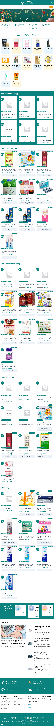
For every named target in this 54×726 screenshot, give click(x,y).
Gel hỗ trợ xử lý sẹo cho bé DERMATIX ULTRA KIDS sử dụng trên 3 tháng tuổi (26, 169)
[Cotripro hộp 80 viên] (27, 129)
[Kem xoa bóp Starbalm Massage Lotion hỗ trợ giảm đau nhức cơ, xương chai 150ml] (9, 526)
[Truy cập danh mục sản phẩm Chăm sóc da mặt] (5, 78)
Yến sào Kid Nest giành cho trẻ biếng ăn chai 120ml (26, 197)
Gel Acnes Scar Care (7, 139)
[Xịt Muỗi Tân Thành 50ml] (9, 215)
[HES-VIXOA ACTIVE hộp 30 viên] (27, 274)
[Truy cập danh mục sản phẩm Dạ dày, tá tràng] (5, 61)
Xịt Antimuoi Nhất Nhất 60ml (26, 224)
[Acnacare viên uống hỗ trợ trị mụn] (45, 187)
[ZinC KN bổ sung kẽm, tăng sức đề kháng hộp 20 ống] (45, 327)
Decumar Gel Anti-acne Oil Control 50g (44, 115)
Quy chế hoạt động (5, 698)
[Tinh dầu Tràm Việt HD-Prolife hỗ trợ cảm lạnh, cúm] (9, 187)
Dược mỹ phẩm (17, 701)
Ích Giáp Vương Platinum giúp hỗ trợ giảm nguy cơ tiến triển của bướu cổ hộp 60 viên (9, 337)
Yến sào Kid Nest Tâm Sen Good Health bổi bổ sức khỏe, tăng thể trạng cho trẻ (9, 169)
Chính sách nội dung (5, 700)
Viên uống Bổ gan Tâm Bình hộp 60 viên (26, 309)
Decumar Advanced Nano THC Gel (8, 115)
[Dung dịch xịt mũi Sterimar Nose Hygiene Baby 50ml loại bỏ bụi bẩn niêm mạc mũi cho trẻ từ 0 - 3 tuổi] (27, 554)
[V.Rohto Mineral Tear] (9, 499)
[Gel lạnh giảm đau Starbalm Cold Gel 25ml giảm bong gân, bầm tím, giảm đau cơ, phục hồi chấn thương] (45, 499)
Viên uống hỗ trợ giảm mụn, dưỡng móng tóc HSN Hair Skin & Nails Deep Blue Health (26, 337)
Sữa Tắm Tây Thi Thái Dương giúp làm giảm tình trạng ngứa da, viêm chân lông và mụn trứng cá (9, 479)
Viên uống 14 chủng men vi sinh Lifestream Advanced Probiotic (9, 365)
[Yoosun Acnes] (27, 104)
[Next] (51, 15)
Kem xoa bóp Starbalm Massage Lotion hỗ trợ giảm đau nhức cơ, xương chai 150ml (9, 537)
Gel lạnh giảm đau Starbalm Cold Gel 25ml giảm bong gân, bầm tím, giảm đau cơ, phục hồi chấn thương (44, 509)
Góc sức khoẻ (17, 704)
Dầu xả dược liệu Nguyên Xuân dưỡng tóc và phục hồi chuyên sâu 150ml (26, 451)
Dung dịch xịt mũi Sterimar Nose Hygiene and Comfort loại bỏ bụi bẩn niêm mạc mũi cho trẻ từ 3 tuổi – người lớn (44, 564)
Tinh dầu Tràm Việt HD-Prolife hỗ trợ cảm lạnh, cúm (9, 197)
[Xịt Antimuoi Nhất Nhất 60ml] (27, 215)
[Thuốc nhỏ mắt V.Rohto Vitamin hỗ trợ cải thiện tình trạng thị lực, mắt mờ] (27, 499)
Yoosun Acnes (22, 114)
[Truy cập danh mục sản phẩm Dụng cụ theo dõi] (27, 62)
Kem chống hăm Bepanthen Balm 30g (9, 251)
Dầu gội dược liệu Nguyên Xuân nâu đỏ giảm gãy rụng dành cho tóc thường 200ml (44, 169)
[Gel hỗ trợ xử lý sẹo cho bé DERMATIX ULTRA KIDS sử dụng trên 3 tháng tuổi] (27, 159)
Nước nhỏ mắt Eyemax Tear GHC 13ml (44, 537)
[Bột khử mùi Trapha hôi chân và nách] (45, 441)
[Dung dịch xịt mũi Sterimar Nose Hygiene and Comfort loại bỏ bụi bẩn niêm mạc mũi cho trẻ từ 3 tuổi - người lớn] (45, 554)
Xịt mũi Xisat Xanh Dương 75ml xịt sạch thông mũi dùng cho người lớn (9, 592)
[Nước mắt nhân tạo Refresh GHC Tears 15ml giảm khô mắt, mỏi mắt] (27, 526)
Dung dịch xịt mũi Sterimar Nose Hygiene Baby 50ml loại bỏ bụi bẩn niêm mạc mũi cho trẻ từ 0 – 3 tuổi (27, 564)
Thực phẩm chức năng (18, 698)
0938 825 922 (30, 721)
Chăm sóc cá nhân (18, 700)
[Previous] (3, 15)
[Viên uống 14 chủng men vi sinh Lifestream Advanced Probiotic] (9, 355)
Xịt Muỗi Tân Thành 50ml (8, 224)
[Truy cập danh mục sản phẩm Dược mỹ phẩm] (48, 44)
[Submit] (51, 7)
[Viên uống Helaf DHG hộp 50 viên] (45, 274)
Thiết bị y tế (16, 702)
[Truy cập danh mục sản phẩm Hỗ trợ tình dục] (5, 44)
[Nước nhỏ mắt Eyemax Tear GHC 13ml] (45, 526)
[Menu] (2, 3)
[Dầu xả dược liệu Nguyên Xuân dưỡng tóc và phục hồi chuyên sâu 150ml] (27, 441)
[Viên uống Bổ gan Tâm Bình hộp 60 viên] (27, 299)
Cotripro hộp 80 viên (24, 139)
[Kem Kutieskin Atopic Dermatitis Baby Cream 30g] (45, 129)
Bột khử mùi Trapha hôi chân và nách (44, 451)
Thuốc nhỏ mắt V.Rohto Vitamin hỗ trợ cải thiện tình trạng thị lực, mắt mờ (26, 509)
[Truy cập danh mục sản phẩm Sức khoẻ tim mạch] (37, 45)
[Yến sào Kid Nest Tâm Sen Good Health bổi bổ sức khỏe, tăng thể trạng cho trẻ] (9, 159)
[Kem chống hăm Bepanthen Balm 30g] (9, 241)
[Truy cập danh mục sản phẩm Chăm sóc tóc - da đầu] (37, 62)
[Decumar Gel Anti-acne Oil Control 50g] (45, 104)
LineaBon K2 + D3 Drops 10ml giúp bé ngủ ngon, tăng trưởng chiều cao (44, 309)
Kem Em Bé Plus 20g (42, 224)
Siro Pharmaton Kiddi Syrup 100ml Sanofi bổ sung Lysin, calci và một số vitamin (9, 309)
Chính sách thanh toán (5, 705)
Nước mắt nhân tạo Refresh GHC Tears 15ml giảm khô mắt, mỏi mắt (26, 537)
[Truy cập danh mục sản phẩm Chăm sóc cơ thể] (48, 61)
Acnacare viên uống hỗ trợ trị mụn (44, 197)
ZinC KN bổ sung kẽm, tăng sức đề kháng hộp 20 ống (44, 337)
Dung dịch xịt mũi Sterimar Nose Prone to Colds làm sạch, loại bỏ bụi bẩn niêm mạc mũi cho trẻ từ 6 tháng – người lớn (9, 564)
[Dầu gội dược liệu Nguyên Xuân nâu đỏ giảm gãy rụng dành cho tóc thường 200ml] (45, 159)
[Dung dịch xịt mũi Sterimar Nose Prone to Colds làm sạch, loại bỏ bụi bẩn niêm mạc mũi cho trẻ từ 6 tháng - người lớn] (9, 554)
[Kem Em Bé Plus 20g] (45, 215)
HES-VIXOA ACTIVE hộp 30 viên (26, 285)
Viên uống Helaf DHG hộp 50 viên (44, 285)
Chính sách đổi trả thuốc (6, 701)
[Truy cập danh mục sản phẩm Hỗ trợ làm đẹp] (27, 44)
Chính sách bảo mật (5, 704)
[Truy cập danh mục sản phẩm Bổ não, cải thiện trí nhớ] (16, 62)
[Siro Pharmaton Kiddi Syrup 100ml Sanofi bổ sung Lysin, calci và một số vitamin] (9, 299)
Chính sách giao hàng (5, 702)
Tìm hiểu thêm (23, 612)
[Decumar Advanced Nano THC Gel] (9, 104)
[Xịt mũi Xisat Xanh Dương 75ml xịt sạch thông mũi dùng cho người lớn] (9, 582)
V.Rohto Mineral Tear (7, 508)
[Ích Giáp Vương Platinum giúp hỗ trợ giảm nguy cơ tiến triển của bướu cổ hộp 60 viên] (9, 327)
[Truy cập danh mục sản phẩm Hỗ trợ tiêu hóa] (16, 78)
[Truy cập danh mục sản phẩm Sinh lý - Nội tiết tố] (16, 45)
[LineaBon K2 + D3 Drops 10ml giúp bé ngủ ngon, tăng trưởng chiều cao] (45, 299)
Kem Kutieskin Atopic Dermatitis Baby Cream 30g (44, 139)
